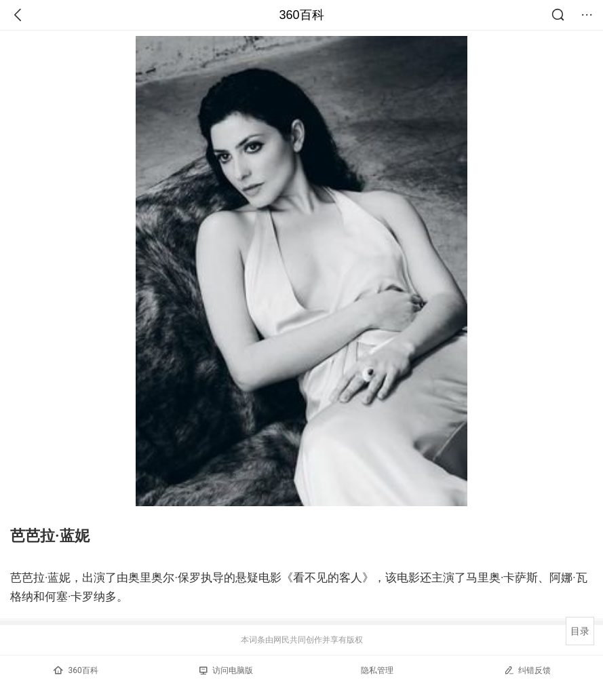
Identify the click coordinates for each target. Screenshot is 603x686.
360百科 (301, 15)
